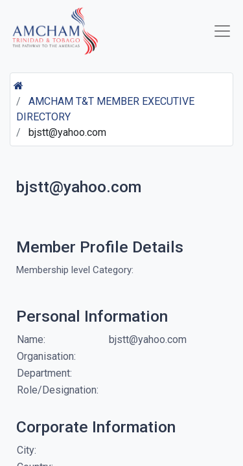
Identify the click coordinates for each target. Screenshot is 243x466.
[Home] (18, 86)
